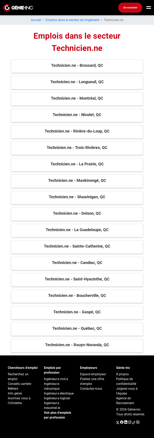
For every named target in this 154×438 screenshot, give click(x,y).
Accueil (36, 20)
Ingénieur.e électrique (59, 393)
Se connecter (130, 7)
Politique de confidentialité (126, 381)
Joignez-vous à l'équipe (127, 391)
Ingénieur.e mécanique (52, 386)
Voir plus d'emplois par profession (57, 415)
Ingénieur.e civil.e (56, 379)
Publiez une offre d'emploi (92, 381)
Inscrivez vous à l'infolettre (19, 400)
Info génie (15, 393)
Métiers (13, 388)
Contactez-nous (91, 388)
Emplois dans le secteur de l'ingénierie (72, 20)
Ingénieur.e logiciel (57, 398)
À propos (122, 374)
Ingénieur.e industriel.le (52, 405)
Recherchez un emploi (18, 376)
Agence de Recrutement (125, 400)
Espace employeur (93, 374)
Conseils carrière (19, 384)
